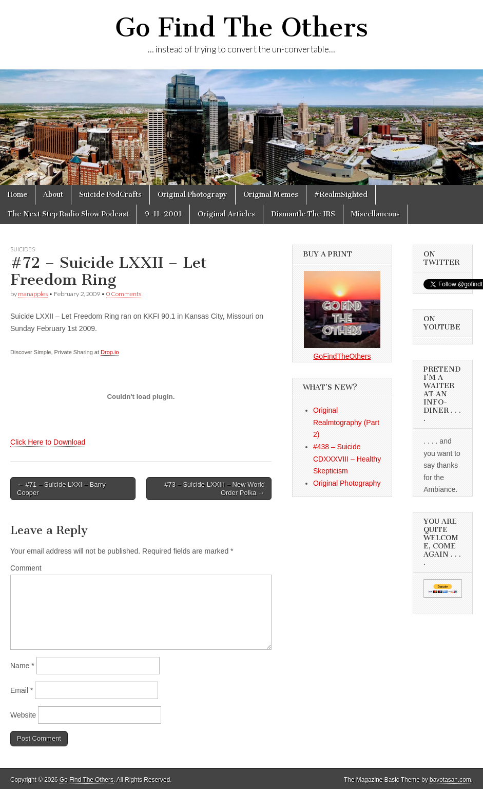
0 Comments (123, 294)
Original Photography (347, 483)
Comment (26, 568)
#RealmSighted (341, 194)
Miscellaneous (375, 214)
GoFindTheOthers (342, 356)
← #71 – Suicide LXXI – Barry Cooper (61, 489)
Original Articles (226, 214)
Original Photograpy (192, 194)
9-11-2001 (163, 214)
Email (21, 690)
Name (22, 666)
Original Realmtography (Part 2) (346, 422)
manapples (33, 294)
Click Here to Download (47, 442)
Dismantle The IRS (303, 214)
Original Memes (270, 194)
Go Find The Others (241, 27)
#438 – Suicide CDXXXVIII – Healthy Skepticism (347, 459)
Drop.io (110, 352)
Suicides (22, 249)
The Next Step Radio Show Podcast (68, 214)
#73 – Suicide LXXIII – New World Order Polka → (214, 489)
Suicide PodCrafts (110, 194)
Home (17, 194)
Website (23, 715)
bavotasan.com (450, 779)
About (53, 194)
